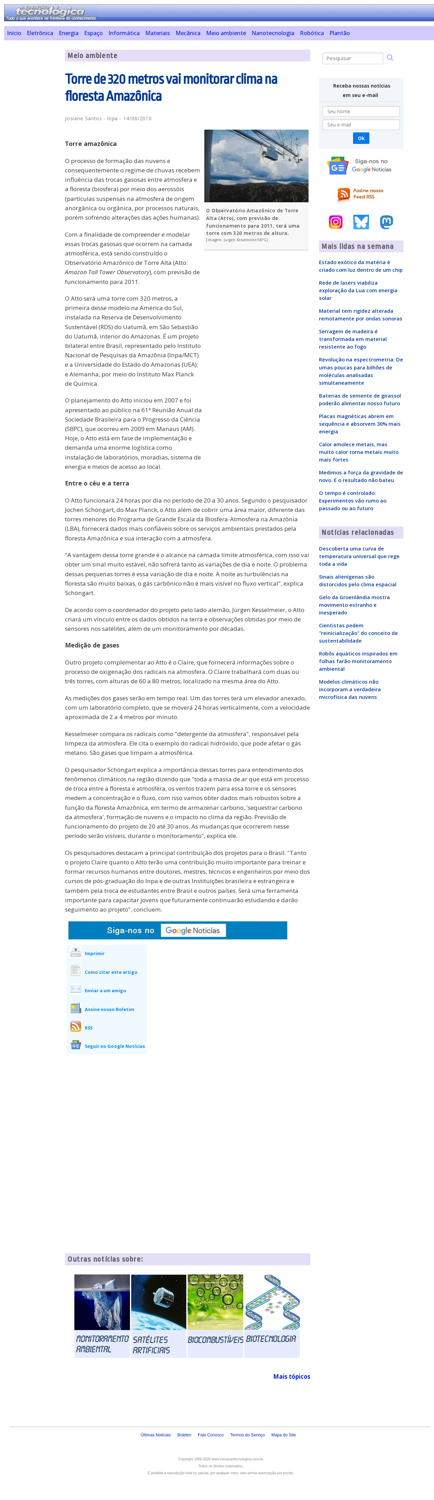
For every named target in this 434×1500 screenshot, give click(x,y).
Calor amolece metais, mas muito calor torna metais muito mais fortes (359, 452)
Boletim (184, 1435)
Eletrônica (40, 33)
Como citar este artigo (111, 972)
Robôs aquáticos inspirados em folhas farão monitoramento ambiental (358, 661)
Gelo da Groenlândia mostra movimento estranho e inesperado (354, 605)
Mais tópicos (291, 1376)
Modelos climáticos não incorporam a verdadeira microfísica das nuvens (350, 689)
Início (14, 33)
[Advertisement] (32, 154)
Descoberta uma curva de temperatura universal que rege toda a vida (359, 556)
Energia (69, 33)
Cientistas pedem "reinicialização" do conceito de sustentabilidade (358, 633)
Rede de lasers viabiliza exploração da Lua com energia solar (358, 290)
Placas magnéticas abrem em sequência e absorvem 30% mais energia (360, 424)
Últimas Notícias (156, 1435)
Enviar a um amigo (105, 990)
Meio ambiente (226, 33)
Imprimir (95, 953)
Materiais (157, 33)
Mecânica (187, 33)
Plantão (339, 33)
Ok (361, 138)
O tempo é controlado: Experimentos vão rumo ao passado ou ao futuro (352, 500)
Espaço (93, 33)
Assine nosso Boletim (109, 1009)
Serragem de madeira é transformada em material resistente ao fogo (353, 339)
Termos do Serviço (247, 1435)
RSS (88, 1028)
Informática (124, 33)
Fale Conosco (211, 1435)
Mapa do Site (283, 1435)
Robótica (312, 33)
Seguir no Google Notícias (115, 1046)
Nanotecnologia (273, 33)
